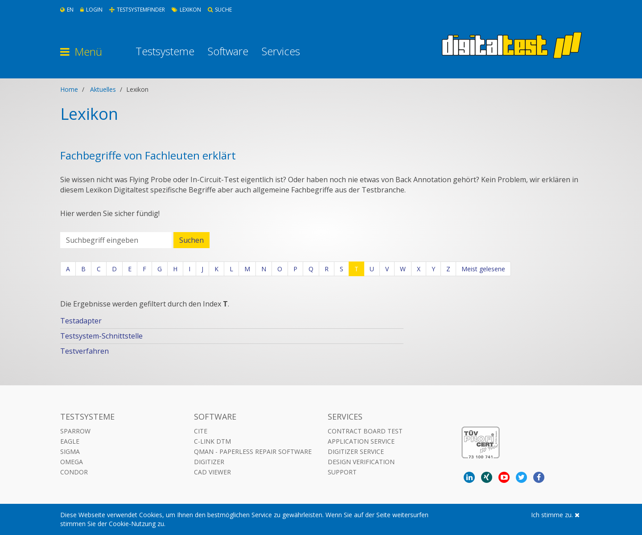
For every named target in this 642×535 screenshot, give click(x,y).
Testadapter (81, 321)
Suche (220, 9)
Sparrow (75, 431)
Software (228, 51)
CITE (200, 431)
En (67, 9)
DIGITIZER (209, 461)
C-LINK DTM (212, 441)
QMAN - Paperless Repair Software (253, 451)
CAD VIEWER (212, 472)
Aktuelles (103, 89)
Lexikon (186, 9)
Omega (71, 461)
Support (342, 472)
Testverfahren (84, 351)
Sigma (70, 451)
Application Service (361, 441)
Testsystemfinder (137, 9)
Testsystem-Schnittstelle (101, 336)
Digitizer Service (356, 451)
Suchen (191, 240)
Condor (74, 472)
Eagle (69, 441)
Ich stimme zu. (555, 514)
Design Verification (361, 461)
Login (91, 9)
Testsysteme (165, 51)
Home (69, 89)
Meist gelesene (483, 269)
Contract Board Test (365, 431)
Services (281, 51)
